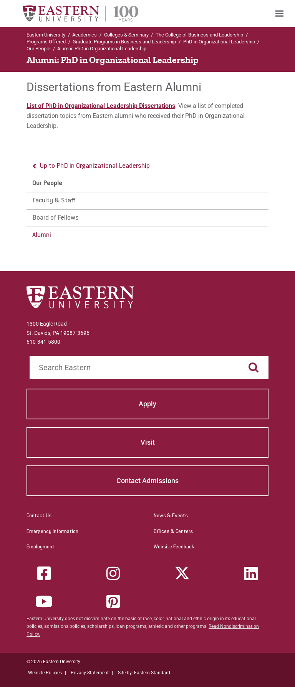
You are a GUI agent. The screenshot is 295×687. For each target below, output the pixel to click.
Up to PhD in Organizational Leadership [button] (95, 166)
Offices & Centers (173, 532)
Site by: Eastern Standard (144, 672)
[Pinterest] (113, 601)
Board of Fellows (55, 218)
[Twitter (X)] (182, 573)
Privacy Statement (90, 672)
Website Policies (45, 672)
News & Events (171, 516)
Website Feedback (174, 547)
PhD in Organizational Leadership (219, 42)
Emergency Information (52, 532)
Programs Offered (46, 42)
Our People (38, 48)
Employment (41, 547)
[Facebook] (44, 573)
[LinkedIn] (251, 573)
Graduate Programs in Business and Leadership (124, 42)
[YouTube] (44, 601)
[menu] (147, 201)
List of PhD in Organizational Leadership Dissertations (101, 105)
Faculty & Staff (54, 200)
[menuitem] (279, 13)
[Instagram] (113, 573)
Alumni (41, 235)
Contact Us (39, 516)
